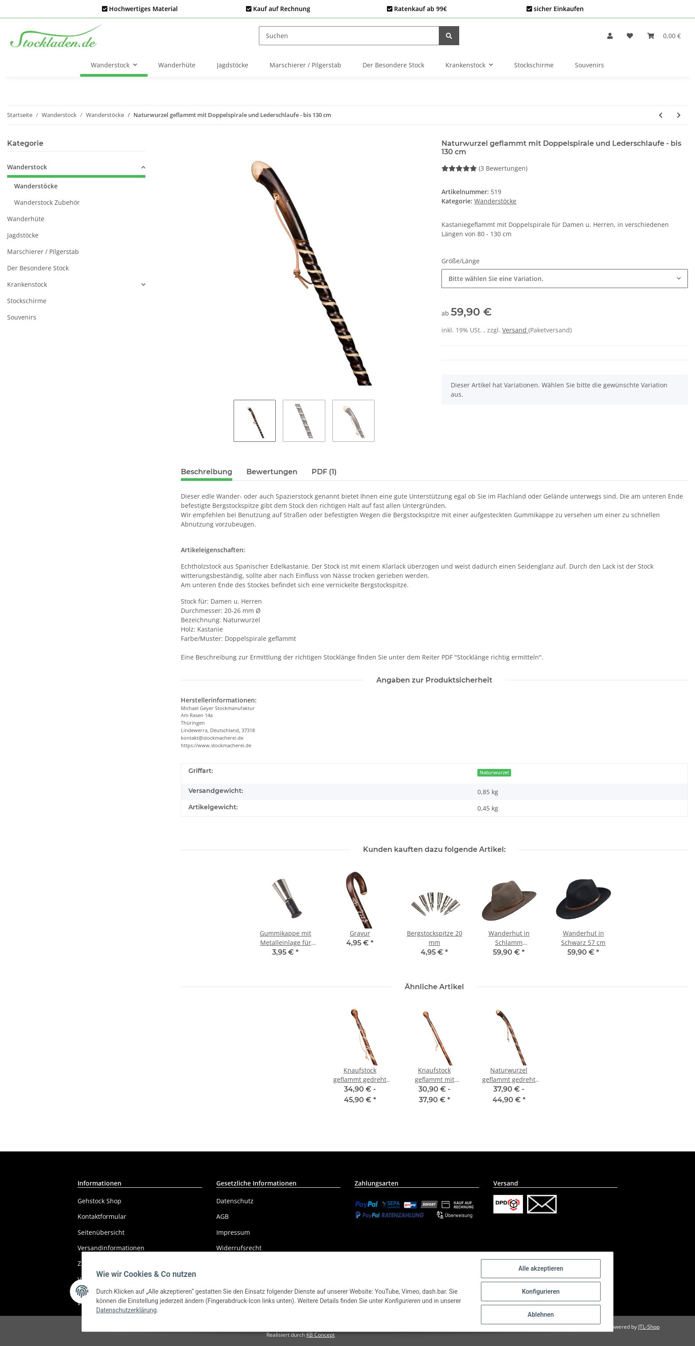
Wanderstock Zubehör (47, 202)
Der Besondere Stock (38, 268)
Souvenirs (21, 317)
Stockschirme (27, 301)
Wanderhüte (25, 219)
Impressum (233, 1232)
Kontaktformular (102, 1216)
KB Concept (320, 1334)
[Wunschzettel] (630, 35)
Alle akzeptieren (540, 1268)
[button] (610, 35)
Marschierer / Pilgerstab (43, 251)
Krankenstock (27, 284)
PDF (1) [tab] (324, 472)
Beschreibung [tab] (206, 472)
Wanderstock (27, 167)
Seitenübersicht (101, 1232)
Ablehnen (540, 1314)
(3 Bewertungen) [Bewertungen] (484, 168)
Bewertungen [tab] (271, 472)
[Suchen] (349, 35)
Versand (515, 330)
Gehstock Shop (99, 1201)
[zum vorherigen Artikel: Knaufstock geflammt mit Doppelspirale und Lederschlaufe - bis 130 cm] (661, 115)
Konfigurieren (540, 1291)
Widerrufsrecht (239, 1248)
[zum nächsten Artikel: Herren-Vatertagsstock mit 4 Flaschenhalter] (679, 115)
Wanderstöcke (495, 201)
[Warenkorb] (664, 35)
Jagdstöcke (23, 235)
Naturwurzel (494, 772)
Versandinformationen (111, 1248)
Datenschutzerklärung (126, 1310)
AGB (222, 1216)
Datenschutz (235, 1201)
